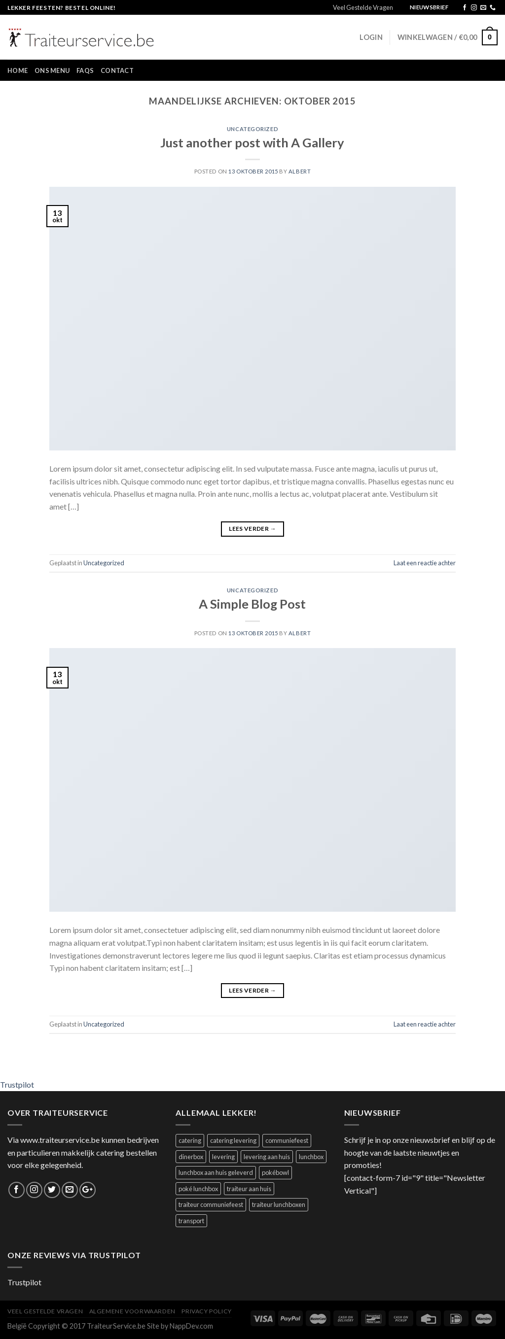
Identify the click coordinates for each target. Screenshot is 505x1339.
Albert (300, 171)
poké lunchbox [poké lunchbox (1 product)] (198, 1189)
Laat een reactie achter (425, 563)
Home (17, 70)
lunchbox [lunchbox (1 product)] (311, 1157)
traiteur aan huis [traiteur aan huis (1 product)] (249, 1189)
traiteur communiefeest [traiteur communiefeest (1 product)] (211, 1204)
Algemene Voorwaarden (132, 1311)
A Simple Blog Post (252, 603)
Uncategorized (252, 129)
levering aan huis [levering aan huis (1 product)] (267, 1157)
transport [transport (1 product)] (191, 1221)
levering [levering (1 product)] (223, 1157)
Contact (117, 70)
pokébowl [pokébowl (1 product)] (275, 1172)
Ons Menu (52, 70)
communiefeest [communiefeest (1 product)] (286, 1140)
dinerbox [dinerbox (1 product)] (191, 1157)
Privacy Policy (206, 1311)
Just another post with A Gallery (252, 142)
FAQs (85, 70)
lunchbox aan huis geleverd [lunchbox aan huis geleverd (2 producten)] (216, 1172)
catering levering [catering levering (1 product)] (233, 1140)
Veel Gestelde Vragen (363, 7)
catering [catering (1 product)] (190, 1140)
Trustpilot (17, 1084)
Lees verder (252, 528)
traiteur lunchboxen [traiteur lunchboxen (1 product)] (278, 1204)
